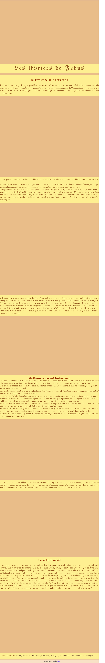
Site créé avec (53, 661)
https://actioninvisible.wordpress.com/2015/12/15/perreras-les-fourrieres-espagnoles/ (56, 655)
